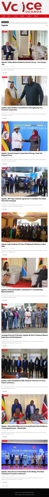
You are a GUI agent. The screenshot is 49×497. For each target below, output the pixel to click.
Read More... (5, 118)
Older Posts (5, 486)
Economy (22, 16)
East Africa (5, 395)
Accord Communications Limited (27, 494)
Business (29, 16)
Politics (15, 16)
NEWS (9, 16)
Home (3, 16)
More (35, 16)
